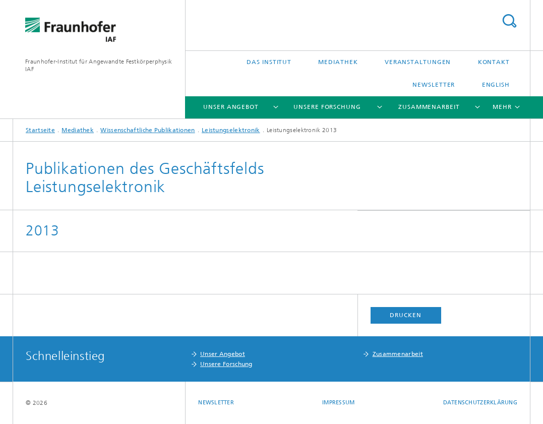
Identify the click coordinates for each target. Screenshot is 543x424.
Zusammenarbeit (429, 106)
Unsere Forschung (326, 106)
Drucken (405, 315)
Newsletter (433, 84)
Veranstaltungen (418, 62)
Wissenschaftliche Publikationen (147, 130)
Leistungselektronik (231, 130)
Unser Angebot (231, 106)
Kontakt (494, 62)
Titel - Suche (509, 21)
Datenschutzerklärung (480, 402)
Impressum (338, 402)
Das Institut (269, 62)
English (496, 84)
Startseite (40, 130)
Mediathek (337, 62)
